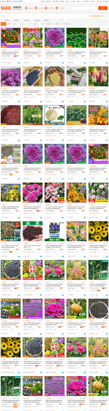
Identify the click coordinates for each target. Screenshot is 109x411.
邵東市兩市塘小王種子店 (29, 172)
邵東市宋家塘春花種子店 (50, 56)
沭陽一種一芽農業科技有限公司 (94, 327)
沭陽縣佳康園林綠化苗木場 (29, 249)
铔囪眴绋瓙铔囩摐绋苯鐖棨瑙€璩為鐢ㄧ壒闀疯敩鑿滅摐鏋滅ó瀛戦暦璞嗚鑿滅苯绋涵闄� (11, 401)
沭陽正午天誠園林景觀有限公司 (29, 327)
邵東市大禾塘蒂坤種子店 (94, 133)
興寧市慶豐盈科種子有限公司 (7, 172)
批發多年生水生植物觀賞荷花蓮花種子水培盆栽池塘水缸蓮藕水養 (76, 52)
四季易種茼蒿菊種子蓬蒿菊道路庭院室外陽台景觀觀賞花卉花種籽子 (98, 246)
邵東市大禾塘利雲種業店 (72, 133)
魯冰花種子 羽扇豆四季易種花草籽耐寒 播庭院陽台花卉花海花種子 (98, 91)
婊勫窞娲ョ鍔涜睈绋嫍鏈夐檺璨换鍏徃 (7, 404)
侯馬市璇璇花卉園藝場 (50, 249)
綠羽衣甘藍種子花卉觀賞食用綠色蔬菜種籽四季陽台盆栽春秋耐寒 (76, 130)
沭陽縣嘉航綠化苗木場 (7, 210)
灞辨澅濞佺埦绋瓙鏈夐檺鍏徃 (94, 404)
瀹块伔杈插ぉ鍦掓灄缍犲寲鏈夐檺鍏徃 (72, 365)
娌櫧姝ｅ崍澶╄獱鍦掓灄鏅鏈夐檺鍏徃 (50, 404)
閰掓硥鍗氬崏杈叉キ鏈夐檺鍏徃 (7, 365)
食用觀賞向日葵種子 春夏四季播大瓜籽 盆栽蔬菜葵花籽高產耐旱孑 (10, 285)
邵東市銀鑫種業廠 (28, 56)
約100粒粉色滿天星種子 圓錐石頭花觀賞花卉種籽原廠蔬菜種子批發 (10, 169)
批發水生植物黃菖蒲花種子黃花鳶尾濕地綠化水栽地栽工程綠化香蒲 (10, 130)
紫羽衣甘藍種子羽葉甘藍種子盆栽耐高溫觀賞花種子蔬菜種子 (54, 323)
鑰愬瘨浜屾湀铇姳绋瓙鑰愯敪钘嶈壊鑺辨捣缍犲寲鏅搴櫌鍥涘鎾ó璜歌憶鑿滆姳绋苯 (54, 401)
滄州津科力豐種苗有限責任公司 (94, 288)
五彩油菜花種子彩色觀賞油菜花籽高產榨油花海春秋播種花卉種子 (76, 246)
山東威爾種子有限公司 (72, 327)
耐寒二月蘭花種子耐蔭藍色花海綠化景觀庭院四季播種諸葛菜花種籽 (32, 323)
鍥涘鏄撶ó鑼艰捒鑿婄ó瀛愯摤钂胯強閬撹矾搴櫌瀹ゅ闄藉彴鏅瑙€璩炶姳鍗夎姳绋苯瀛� (10, 362)
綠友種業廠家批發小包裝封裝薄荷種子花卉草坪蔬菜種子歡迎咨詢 (76, 91)
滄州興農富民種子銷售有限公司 (7, 249)
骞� (18, 365)
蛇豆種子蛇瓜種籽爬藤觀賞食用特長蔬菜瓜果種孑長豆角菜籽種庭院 (98, 285)
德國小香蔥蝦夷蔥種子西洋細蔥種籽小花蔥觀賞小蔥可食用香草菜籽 (54, 246)
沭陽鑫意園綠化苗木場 (72, 249)
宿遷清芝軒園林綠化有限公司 (94, 172)
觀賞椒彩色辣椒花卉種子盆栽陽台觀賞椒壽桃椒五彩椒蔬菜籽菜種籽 (10, 52)
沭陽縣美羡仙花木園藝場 (29, 288)
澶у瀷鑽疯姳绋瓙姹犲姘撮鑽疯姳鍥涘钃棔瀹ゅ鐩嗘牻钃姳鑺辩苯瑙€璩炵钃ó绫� (76, 362)
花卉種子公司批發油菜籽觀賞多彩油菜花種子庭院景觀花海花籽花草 (32, 91)
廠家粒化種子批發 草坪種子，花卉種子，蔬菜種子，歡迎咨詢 (54, 91)
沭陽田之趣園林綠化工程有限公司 (29, 210)
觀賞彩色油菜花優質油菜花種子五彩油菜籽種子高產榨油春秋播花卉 (32, 285)
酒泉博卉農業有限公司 (94, 249)
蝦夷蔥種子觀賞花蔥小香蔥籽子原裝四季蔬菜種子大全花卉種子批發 (32, 52)
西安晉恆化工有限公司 (50, 133)
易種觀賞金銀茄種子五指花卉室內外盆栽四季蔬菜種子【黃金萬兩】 (98, 130)
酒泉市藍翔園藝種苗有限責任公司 (7, 56)
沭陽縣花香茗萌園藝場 (94, 94)
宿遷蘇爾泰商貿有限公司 (7, 288)
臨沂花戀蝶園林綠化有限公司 (94, 210)
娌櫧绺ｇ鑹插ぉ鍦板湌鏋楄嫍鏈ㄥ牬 (29, 404)
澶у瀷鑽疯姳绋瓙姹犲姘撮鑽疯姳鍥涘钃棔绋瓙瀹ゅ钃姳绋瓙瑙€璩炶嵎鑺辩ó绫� (33, 401)
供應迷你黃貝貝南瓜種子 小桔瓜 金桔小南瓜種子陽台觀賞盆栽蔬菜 (76, 323)
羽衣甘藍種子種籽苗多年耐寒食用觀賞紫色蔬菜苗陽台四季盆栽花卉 (54, 52)
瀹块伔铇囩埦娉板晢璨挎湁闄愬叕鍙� (29, 365)
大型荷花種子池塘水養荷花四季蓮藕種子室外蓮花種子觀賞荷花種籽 (10, 323)
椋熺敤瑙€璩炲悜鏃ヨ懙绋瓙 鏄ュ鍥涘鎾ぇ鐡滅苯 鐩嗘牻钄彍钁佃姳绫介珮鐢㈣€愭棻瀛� (32, 362)
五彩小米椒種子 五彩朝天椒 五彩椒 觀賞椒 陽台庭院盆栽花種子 (10, 246)
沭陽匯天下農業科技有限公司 (50, 327)
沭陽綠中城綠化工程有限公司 (72, 288)
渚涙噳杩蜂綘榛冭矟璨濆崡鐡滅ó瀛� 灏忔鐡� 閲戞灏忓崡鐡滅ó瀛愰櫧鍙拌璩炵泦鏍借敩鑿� (98, 401)
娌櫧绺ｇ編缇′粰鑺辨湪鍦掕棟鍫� (50, 365)
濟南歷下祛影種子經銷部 (72, 210)
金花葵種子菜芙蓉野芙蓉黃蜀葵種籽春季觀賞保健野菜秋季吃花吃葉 (98, 323)
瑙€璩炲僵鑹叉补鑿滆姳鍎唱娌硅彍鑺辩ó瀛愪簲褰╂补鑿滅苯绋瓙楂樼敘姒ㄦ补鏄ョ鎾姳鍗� (54, 362)
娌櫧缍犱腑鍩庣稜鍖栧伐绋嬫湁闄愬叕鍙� (94, 365)
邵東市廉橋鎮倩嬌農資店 (50, 172)
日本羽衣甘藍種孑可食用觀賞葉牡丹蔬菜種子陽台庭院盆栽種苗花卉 (32, 207)
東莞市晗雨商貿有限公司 (50, 210)
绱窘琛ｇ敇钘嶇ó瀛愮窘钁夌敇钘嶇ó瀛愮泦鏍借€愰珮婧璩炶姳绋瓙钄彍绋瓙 (76, 401)
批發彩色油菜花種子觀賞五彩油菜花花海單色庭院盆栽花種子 (98, 52)
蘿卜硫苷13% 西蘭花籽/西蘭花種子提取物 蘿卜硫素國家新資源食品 (54, 130)
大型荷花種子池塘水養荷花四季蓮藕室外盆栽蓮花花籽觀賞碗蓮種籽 (54, 285)
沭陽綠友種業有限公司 (72, 56)
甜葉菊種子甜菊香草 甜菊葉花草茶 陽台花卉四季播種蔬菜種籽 (32, 130)
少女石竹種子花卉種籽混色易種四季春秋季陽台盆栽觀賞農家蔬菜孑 (54, 207)
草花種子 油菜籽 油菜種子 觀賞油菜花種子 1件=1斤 (32, 246)
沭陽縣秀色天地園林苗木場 (7, 327)
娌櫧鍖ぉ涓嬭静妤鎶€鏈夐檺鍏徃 (72, 404)
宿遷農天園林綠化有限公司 (50, 288)
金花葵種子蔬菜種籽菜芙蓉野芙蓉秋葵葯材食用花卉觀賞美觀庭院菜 (10, 207)
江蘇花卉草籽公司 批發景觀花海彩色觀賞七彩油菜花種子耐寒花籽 (10, 91)
